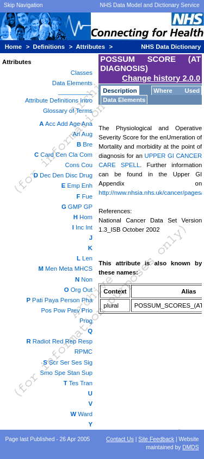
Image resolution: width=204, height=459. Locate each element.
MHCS (83, 268)
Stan (73, 372)
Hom (85, 217)
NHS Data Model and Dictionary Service (149, 5)
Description (120, 90)
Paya (52, 300)
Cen (61, 154)
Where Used (176, 90)
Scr (53, 362)
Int (88, 227)
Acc (50, 123)
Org (76, 289)
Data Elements (72, 83)
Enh (87, 185)
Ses (76, 362)
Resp (85, 341)
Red (58, 341)
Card (47, 154)
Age (74, 123)
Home (13, 46)
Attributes (90, 46)
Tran (86, 383)
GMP (75, 206)
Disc (71, 175)
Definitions (49, 46)
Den (58, 175)
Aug (87, 134)
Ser (65, 362)
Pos (46, 310)
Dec (45, 175)
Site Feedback (156, 439)
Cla (73, 154)
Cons (72, 165)
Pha (87, 300)
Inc (80, 227)
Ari (76, 134)
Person (70, 300)
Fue (87, 196)
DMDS (190, 447)
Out (87, 289)
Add (62, 123)
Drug (85, 175)
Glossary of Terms (67, 110)
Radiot (42, 341)
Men (51, 268)
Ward (85, 414)
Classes (81, 72)
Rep (71, 341)
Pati (37, 300)
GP (88, 206)
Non (86, 279)
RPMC (83, 351)
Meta (65, 268)
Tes (74, 383)
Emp (73, 185)
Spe (59, 372)
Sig (88, 362)
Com (85, 154)
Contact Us (120, 439)
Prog (85, 320)
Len (87, 258)
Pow (59, 310)
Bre (87, 144)
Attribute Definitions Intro (58, 100)
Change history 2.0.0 (161, 78)
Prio (87, 310)
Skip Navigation (23, 5)
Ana (87, 123)
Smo (46, 372)
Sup (87, 372)
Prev (73, 310)
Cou (86, 165)
